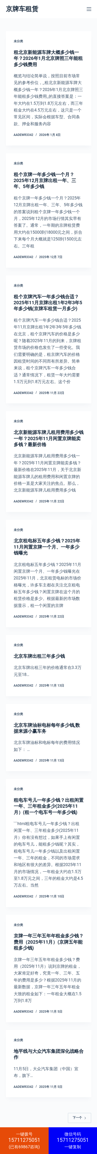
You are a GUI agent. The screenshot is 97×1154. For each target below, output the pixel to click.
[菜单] (89, 9)
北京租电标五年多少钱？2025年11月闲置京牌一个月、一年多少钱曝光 (47, 547)
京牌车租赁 (22, 9)
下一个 (79, 1118)
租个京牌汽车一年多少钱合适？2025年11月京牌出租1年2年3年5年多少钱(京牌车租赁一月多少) (48, 303)
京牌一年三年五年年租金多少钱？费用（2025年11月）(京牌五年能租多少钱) (49, 942)
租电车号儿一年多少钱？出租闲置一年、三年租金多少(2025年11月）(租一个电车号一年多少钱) (49, 806)
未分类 (18, 41)
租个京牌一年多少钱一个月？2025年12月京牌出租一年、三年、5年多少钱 (45, 180)
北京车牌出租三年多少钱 (39, 656)
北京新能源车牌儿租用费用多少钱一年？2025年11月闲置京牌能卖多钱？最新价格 (49, 438)
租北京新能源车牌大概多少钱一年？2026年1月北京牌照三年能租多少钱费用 (48, 58)
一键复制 (73, 1140)
